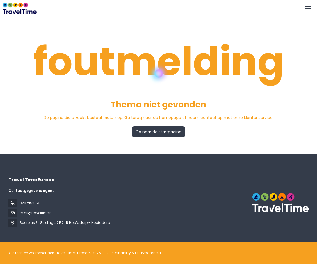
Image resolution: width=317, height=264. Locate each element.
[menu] (308, 8)
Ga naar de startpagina (158, 132)
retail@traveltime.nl (36, 212)
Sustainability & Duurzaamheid (134, 253)
